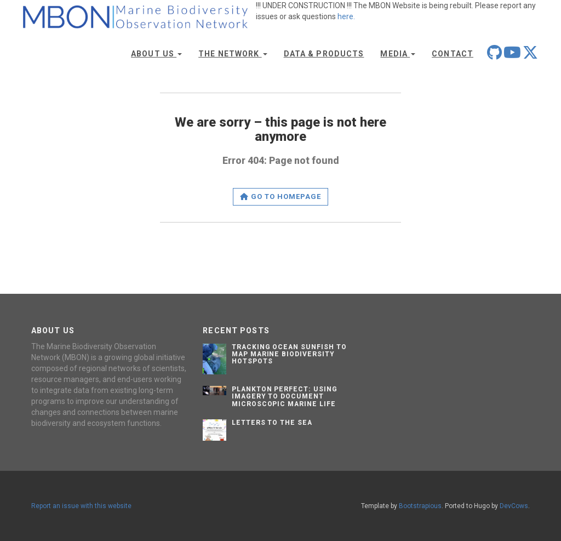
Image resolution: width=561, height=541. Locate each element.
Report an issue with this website (81, 506)
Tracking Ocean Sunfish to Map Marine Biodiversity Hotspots (289, 354)
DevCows (514, 506)
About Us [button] (156, 53)
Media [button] (397, 53)
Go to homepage (281, 196)
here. (346, 16)
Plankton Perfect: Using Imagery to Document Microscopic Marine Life (284, 396)
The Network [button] (232, 53)
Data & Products (324, 53)
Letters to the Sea (272, 422)
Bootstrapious (420, 506)
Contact (452, 53)
